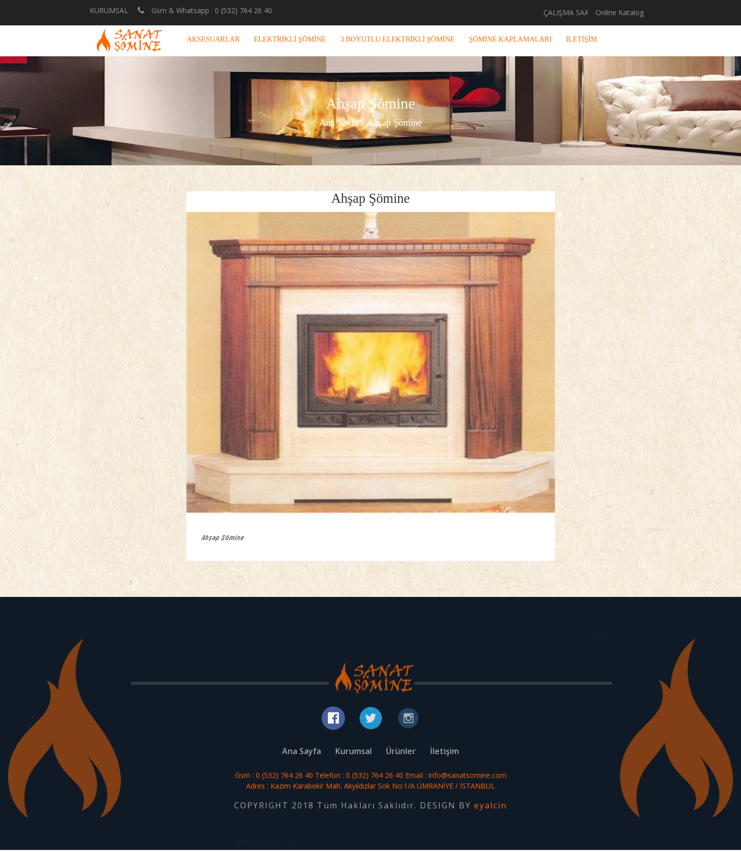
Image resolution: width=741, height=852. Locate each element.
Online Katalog (620, 12)
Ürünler (401, 753)
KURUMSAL (109, 10)
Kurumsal (353, 753)
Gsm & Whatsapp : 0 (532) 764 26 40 (205, 10)
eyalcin (490, 807)
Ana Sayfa (336, 122)
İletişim (444, 753)
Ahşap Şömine (395, 122)
